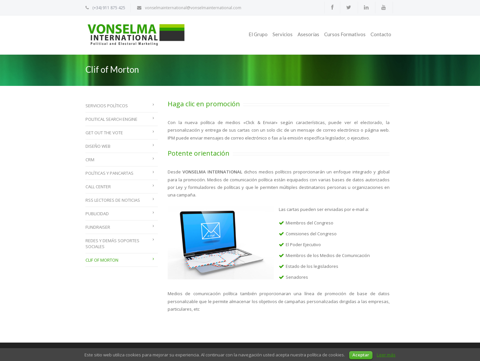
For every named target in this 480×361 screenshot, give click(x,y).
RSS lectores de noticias (112, 200)
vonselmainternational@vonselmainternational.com (193, 8)
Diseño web (97, 146)
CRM (89, 160)
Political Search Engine (111, 119)
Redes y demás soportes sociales (112, 243)
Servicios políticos (106, 106)
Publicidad (97, 214)
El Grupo (258, 34)
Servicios (283, 34)
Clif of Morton (101, 260)
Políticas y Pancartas (109, 173)
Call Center (98, 187)
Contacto (381, 34)
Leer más (386, 355)
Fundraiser (97, 227)
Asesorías (308, 34)
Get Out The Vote (104, 133)
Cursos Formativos (345, 34)
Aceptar (360, 355)
